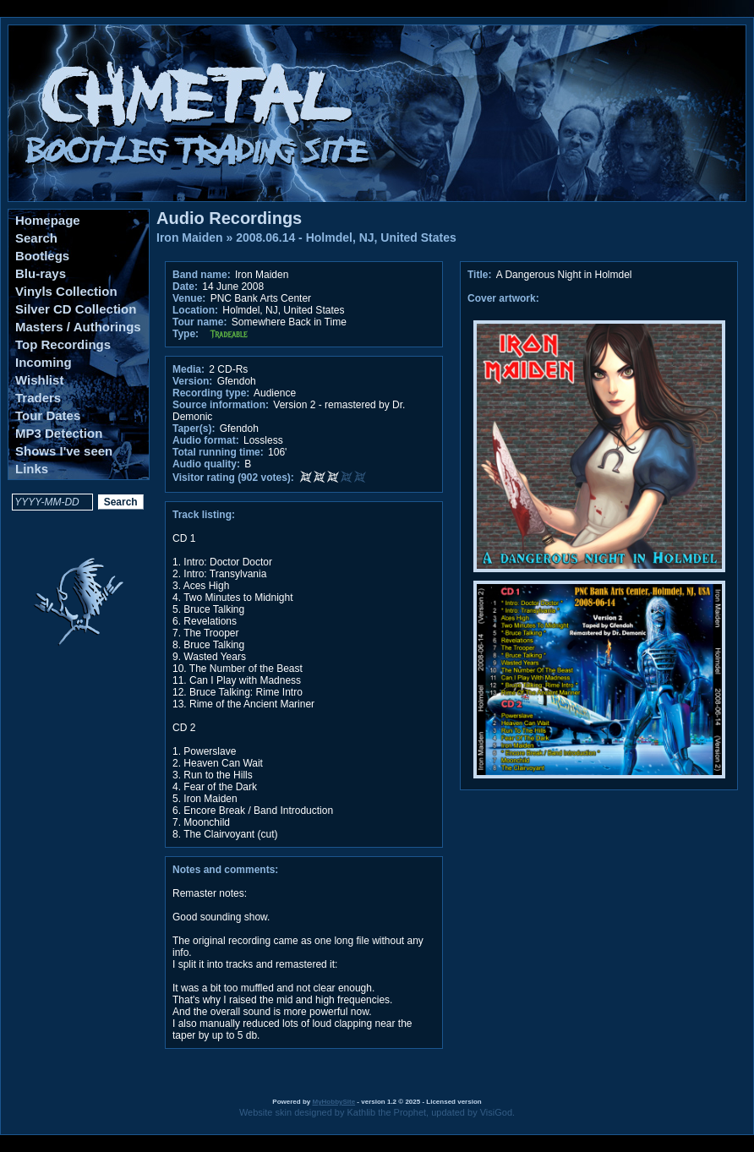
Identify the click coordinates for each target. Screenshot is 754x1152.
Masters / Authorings (78, 326)
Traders (38, 397)
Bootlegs (42, 255)
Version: (192, 381)
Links (31, 468)
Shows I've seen (63, 451)
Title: (480, 275)
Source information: (220, 405)
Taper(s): (193, 428)
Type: (185, 334)
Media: (188, 369)
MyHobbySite (333, 1102)
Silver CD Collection (75, 309)
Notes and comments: (225, 870)
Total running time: (218, 452)
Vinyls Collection (66, 291)
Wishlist (39, 380)
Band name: (201, 275)
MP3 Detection (58, 433)
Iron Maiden (189, 237)
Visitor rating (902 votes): (233, 477)
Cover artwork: (503, 298)
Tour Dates (47, 415)
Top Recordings (63, 344)
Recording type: (210, 393)
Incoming (43, 362)
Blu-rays (40, 273)
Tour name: (199, 322)
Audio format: (205, 440)
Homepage (47, 220)
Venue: (188, 298)
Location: (195, 310)
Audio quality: (206, 464)
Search (36, 238)
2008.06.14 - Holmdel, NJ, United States (346, 237)
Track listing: (203, 515)
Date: (185, 286)
